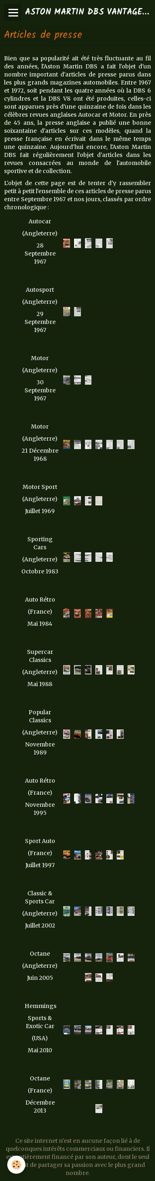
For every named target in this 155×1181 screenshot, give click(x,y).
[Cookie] (16, 1165)
